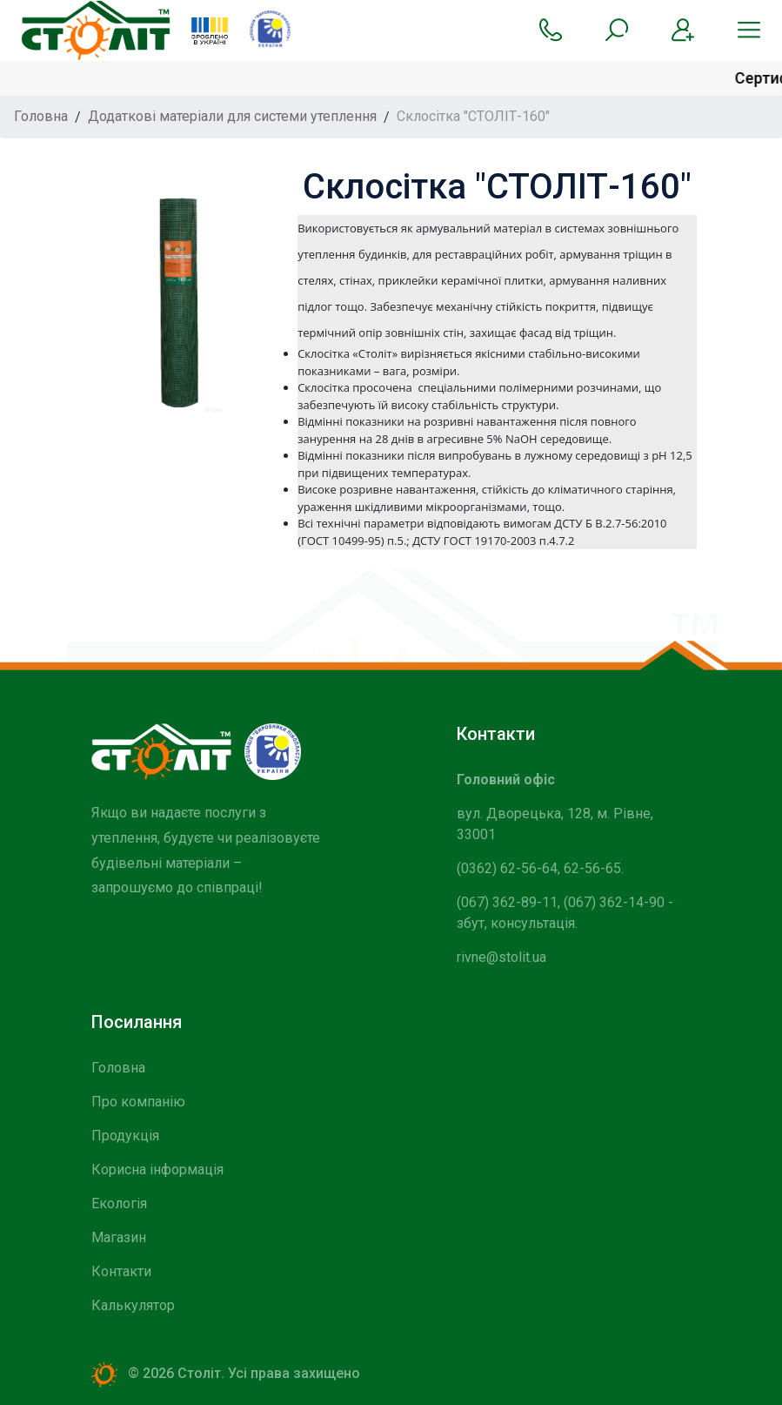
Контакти (121, 1271)
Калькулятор (133, 1305)
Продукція (125, 1135)
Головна (118, 1067)
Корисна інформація (157, 1169)
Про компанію (138, 1101)
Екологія (119, 1203)
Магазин (118, 1237)
